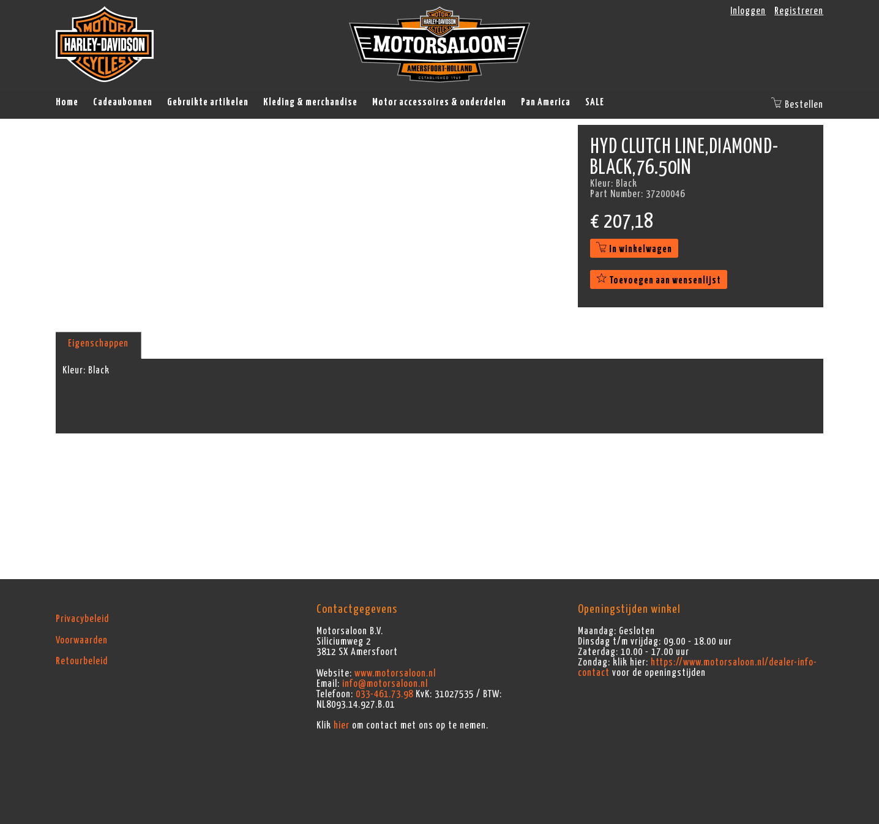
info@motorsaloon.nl (385, 684)
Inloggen (748, 11)
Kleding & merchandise (310, 102)
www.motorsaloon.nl (395, 673)
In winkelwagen (634, 249)
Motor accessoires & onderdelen (439, 102)
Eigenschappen (98, 343)
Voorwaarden (82, 640)
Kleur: (74, 370)
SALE (594, 102)
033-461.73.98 (384, 694)
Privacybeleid (82, 619)
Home (67, 102)
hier (342, 725)
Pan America (545, 102)
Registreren (798, 11)
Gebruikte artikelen (208, 102)
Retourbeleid (82, 661)
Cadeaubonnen (122, 102)
